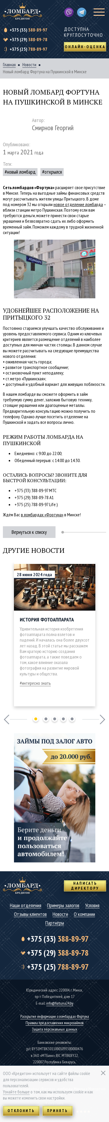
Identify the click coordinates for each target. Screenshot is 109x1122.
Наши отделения (25, 905)
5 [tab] (72, 719)
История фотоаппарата (47, 619)
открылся (53, 171)
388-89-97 (28, 29)
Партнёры (54, 923)
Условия (92, 905)
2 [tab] (46, 719)
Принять (57, 1110)
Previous (6, 719)
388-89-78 (28, 39)
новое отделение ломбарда (78, 204)
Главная (9, 64)
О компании (84, 914)
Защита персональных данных (54, 1029)
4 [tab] (63, 719)
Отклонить (21, 1110)
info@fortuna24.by (59, 1003)
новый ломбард (21, 171)
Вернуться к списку (29, 532)
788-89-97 (28, 49)
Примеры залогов (63, 905)
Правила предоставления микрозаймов (54, 1022)
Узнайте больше (16, 1092)
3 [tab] (55, 719)
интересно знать (36, 683)
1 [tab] (36, 719)
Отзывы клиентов (30, 914)
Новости (29, 64)
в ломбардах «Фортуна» (42, 515)
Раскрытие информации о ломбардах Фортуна (54, 1016)
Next (102, 719)
